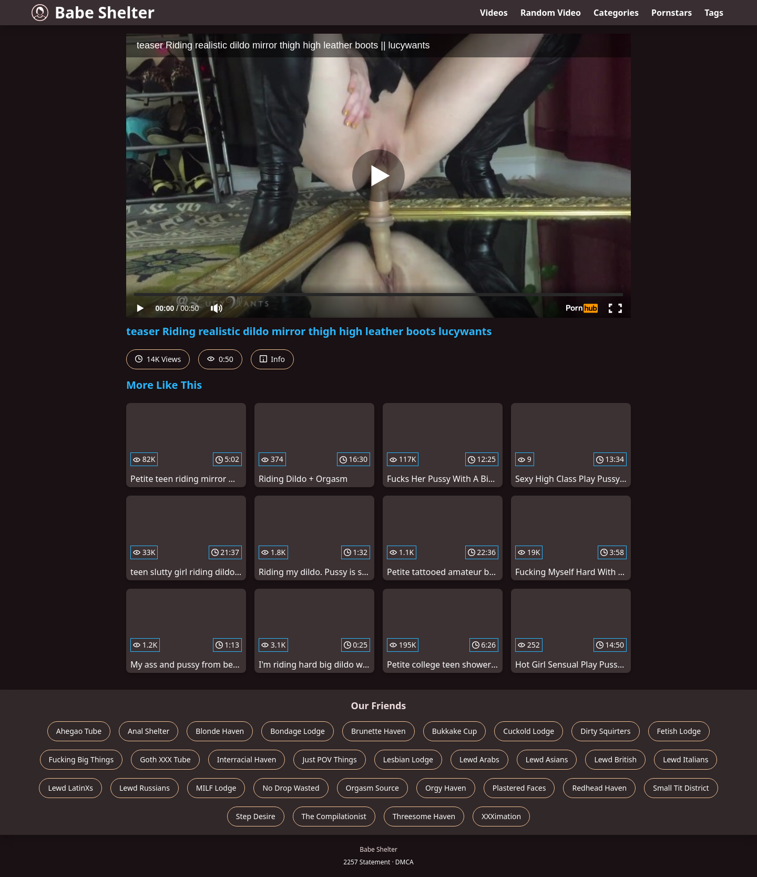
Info (272, 359)
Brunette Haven (378, 731)
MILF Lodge (216, 788)
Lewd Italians (685, 759)
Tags (713, 12)
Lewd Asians (547, 759)
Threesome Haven (424, 816)
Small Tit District (681, 788)
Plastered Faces (519, 788)
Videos (494, 12)
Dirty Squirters (605, 731)
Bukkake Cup (454, 731)
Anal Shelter (148, 731)
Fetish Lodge (679, 731)
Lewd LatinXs (70, 788)
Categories (616, 12)
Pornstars (671, 12)
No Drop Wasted (290, 788)
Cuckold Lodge (528, 731)
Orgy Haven (445, 788)
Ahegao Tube (78, 731)
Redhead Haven (599, 788)
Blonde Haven (220, 731)
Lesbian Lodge (408, 759)
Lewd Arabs (479, 759)
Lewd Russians (144, 788)
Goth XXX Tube (165, 759)
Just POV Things (329, 759)
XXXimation (501, 816)
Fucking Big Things (81, 759)
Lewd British (615, 759)
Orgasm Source (372, 788)
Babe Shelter (93, 12)
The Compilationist (334, 816)
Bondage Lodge (297, 731)
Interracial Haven (247, 759)
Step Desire (255, 816)
